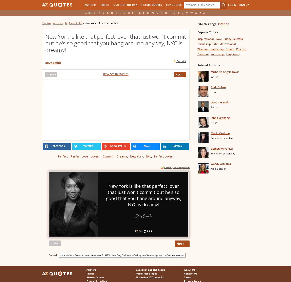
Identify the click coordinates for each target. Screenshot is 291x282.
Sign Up (244, 5)
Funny (227, 39)
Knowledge (217, 54)
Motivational (227, 44)
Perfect (63, 156)
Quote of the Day (125, 5)
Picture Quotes (151, 5)
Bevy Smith (75, 23)
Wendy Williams (221, 164)
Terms (188, 277)
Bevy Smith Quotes (116, 74)
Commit (108, 156)
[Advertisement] (115, 110)
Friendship (204, 44)
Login (232, 5)
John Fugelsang (220, 118)
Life (215, 44)
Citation (223, 24)
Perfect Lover (163, 156)
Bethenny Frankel (222, 148)
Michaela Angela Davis (225, 72)
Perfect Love (79, 156)
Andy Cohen (218, 87)
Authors (90, 5)
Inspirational (205, 39)
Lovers (95, 156)
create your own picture (177, 167)
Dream (230, 49)
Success (238, 39)
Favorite (181, 61)
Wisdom (202, 49)
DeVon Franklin (220, 102)
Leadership (217, 49)
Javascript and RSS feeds (150, 269)
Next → (180, 74)
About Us (189, 269)
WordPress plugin (146, 273)
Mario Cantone (220, 133)
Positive (241, 49)
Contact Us (190, 273)
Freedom (203, 54)
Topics (104, 5)
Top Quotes (174, 5)
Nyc (148, 156)
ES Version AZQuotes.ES (149, 277)
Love (219, 39)
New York (136, 156)
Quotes (46, 23)
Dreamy (121, 156)
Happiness (232, 54)
